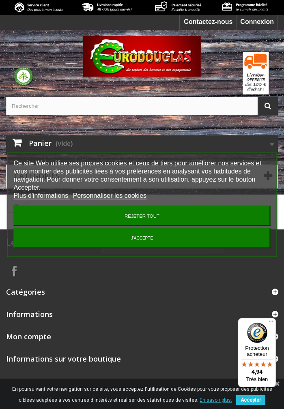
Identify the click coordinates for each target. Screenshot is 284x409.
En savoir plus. (216, 400)
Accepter (251, 400)
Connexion (257, 21)
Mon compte (28, 336)
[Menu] (271, 323)
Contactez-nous (208, 21)
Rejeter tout (142, 215)
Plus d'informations (42, 195)
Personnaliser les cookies (109, 195)
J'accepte (142, 238)
